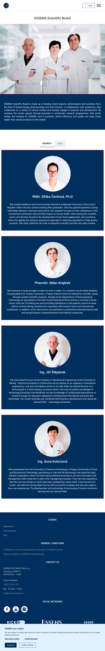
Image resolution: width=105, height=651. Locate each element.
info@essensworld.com (13, 593)
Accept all (10, 645)
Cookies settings (27, 645)
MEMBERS (47, 143)
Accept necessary (31, 639)
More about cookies (12, 639)
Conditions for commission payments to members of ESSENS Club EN (33, 550)
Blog (5, 535)
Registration (8, 526)
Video (60, 143)
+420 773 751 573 (11, 584)
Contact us (52, 562)
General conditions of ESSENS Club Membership (23, 554)
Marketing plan (9, 531)
